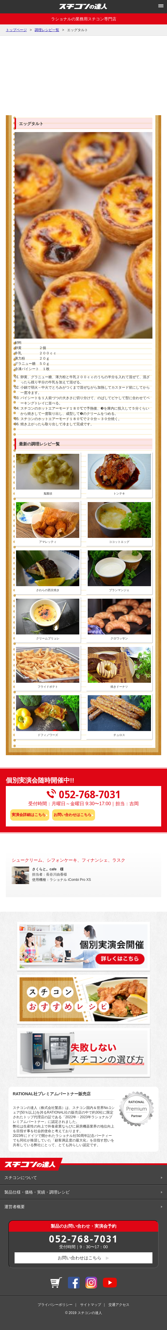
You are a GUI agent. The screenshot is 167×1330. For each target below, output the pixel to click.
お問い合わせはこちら (73, 814)
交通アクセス (118, 1305)
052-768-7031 (83, 1238)
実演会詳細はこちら (29, 814)
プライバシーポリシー (55, 1305)
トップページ (16, 30)
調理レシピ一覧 (47, 30)
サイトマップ (90, 1305)
